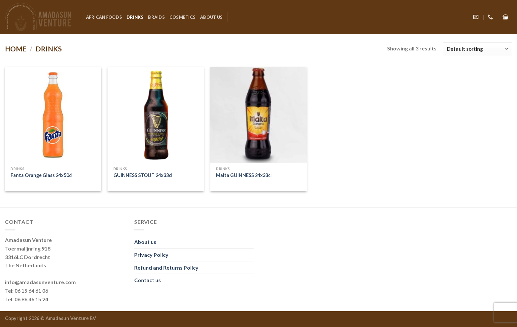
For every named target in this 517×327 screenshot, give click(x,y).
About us (211, 17)
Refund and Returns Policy (166, 267)
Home (15, 49)
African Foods (104, 17)
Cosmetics (182, 17)
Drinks (135, 17)
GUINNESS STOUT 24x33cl (142, 175)
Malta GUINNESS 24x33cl (244, 175)
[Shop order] (477, 49)
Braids (156, 17)
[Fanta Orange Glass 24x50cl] (53, 115)
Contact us (147, 280)
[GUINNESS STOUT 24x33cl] (155, 115)
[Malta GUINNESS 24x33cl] (258, 115)
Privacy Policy (151, 255)
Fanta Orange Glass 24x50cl (42, 175)
